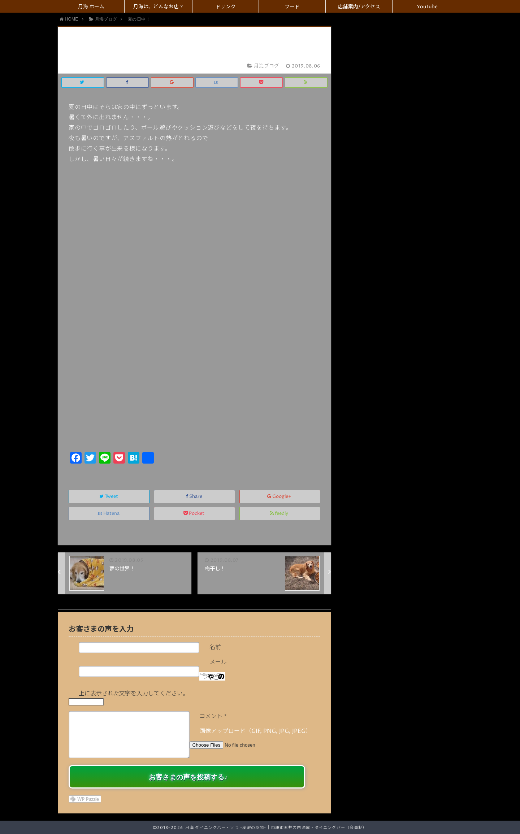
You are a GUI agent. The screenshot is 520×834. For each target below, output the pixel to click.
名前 (215, 647)
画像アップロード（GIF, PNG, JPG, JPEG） (255, 731)
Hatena (109, 514)
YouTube (427, 7)
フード (292, 7)
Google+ (279, 497)
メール (218, 662)
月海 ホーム (91, 7)
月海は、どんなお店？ (158, 7)
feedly (279, 514)
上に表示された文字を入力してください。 (133, 694)
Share (194, 497)
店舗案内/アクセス (359, 7)
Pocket (194, 514)
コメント (213, 716)
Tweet (109, 497)
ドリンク (226, 7)
